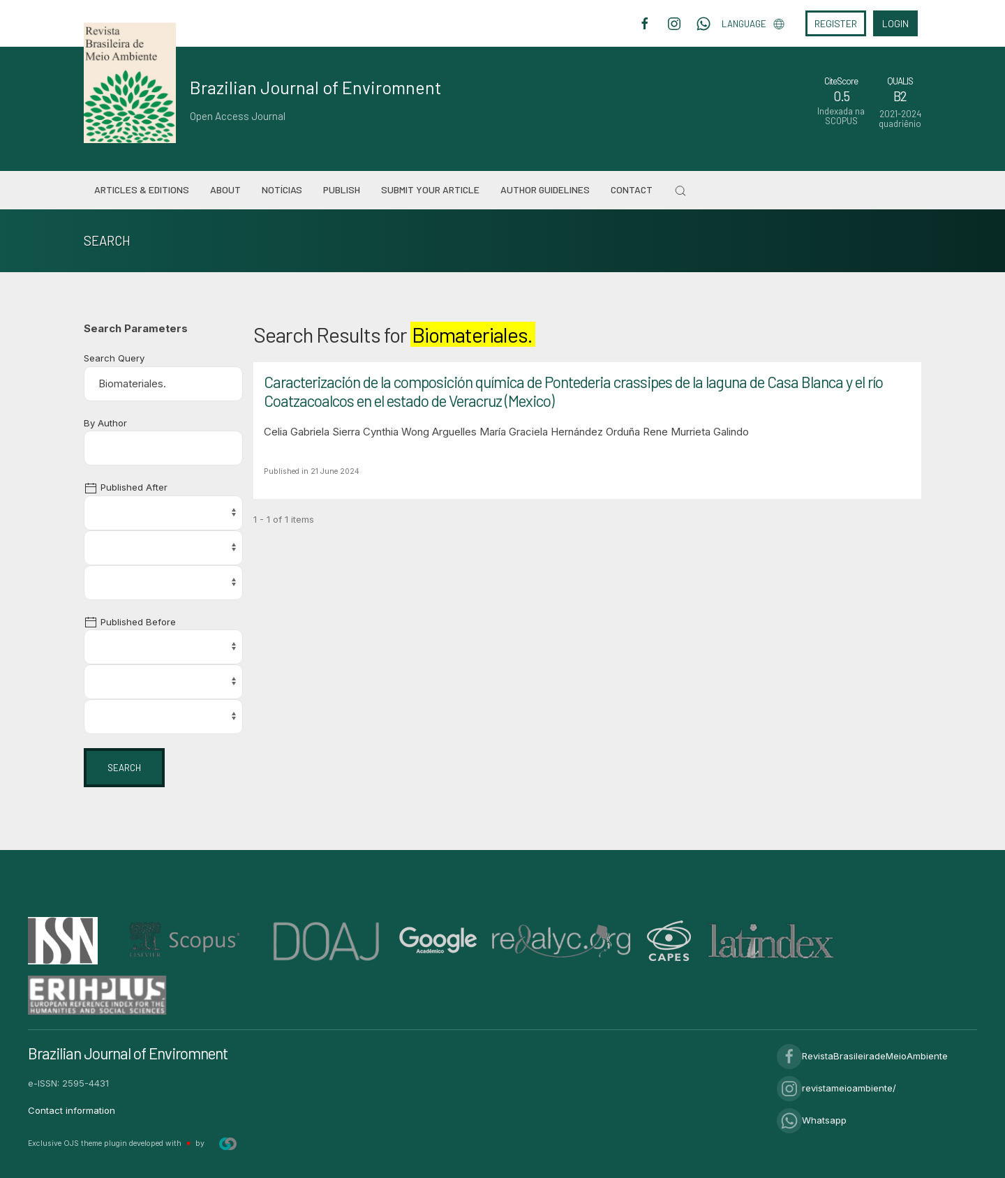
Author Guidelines (545, 189)
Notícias (282, 189)
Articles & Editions (141, 189)
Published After (126, 487)
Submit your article (430, 189)
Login (895, 23)
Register (835, 23)
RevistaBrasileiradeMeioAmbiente (862, 1055)
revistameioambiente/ (836, 1088)
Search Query (114, 358)
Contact (632, 189)
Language (753, 23)
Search (124, 767)
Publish (341, 189)
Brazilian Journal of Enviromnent (316, 87)
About (225, 189)
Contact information (71, 1110)
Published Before (130, 621)
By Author (105, 422)
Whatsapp (812, 1120)
